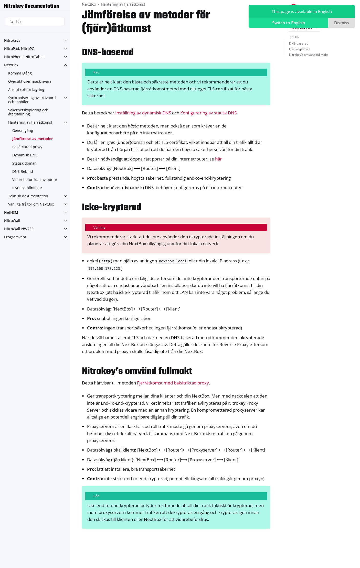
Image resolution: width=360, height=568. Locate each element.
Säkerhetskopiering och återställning (28, 112)
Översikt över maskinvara (29, 81)
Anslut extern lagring (26, 89)
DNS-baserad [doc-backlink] (108, 53)
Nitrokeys (12, 40)
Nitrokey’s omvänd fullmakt (308, 54)
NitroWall (12, 220)
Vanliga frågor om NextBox (31, 204)
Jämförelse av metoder (32, 138)
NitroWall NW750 (19, 228)
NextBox (11, 64)
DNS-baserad (298, 43)
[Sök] (34, 21)
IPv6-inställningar (27, 187)
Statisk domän (24, 163)
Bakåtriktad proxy (27, 146)
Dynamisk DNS (24, 155)
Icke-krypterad (299, 49)
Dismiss (341, 23)
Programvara (15, 236)
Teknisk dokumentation (28, 196)
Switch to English (288, 23)
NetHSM (11, 212)
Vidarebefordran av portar (34, 179)
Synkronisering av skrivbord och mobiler (32, 99)
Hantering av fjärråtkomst (30, 122)
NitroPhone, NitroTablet (24, 56)
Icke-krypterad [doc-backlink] (111, 207)
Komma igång (20, 73)
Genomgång (22, 130)
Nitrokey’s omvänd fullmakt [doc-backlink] (137, 371)
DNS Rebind (22, 171)
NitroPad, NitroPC (19, 48)
